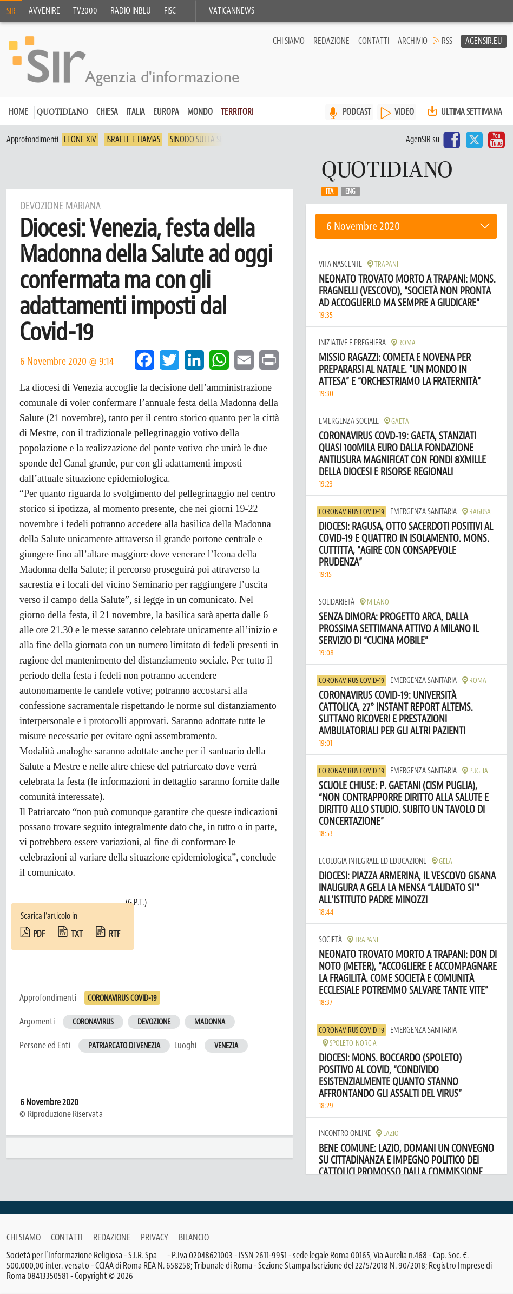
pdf (39, 934)
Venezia (226, 1046)
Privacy (154, 1237)
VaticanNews (231, 10)
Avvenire (44, 10)
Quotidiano (62, 112)
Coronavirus (93, 1022)
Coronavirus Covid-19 (122, 998)
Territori (237, 112)
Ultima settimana (463, 111)
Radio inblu (130, 10)
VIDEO (404, 112)
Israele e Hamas (133, 139)
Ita (329, 191)
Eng (350, 191)
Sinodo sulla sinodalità (211, 139)
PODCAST (357, 112)
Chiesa (107, 112)
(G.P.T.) (136, 902)
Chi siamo (289, 41)
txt (77, 934)
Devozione (153, 1022)
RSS (447, 41)
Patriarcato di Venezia (124, 1046)
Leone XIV (80, 139)
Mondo (200, 112)
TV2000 (85, 10)
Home (18, 112)
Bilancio (194, 1237)
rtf (114, 934)
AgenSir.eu (483, 41)
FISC (170, 10)
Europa (166, 112)
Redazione (331, 41)
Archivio (413, 41)
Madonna (209, 1022)
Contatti (373, 41)
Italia (135, 112)
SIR (11, 11)
